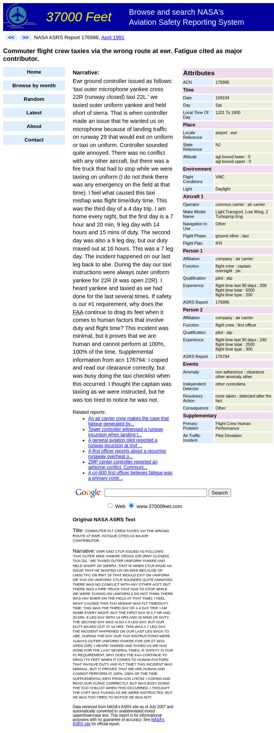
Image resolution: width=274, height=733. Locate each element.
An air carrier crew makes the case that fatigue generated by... (128, 421)
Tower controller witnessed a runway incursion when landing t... (125, 432)
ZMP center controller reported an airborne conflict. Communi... (123, 464)
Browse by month (34, 85)
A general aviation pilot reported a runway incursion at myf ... (123, 442)
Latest (33, 113)
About (34, 126)
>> (25, 37)
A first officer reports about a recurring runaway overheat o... (127, 453)
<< (11, 37)
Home (34, 72)
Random (34, 99)
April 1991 (112, 37)
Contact (34, 140)
